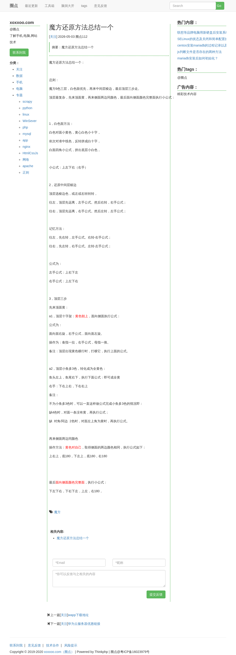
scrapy (27, 101)
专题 (19, 95)
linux (26, 114)
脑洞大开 (67, 6)
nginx (26, 146)
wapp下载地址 (78, 615)
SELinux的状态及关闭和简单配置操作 (204, 39)
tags (84, 6)
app (25, 140)
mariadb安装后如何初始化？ (197, 58)
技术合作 (52, 645)
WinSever (30, 121)
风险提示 (70, 645)
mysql (27, 134)
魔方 (57, 512)
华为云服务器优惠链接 (84, 624)
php (25, 127)
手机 (19, 82)
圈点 (14, 5)
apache (28, 166)
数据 (19, 76)
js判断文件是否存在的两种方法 (199, 52)
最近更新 (31, 6)
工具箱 (49, 6)
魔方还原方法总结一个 (73, 538)
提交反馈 (156, 594)
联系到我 (19, 52)
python (27, 108)
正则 (26, 172)
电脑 (19, 88)
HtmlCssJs (30, 153)
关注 (19, 69)
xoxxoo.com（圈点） (59, 652)
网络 (26, 159)
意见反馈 (100, 6)
